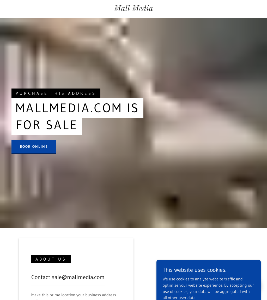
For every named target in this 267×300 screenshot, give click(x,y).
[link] (134, 9)
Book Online (34, 146)
